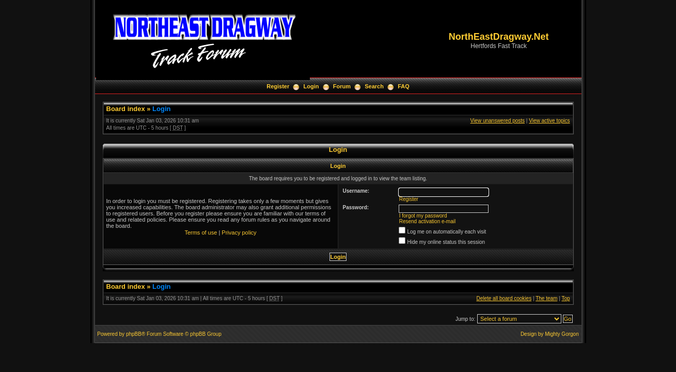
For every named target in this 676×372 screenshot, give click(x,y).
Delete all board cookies (503, 298)
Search (374, 86)
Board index (125, 109)
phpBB (134, 334)
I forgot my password (423, 216)
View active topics (549, 120)
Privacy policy (239, 232)
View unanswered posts (497, 120)
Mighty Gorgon (562, 334)
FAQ (404, 86)
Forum (342, 86)
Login (311, 86)
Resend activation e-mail (427, 221)
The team (546, 298)
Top (565, 298)
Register (277, 86)
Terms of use (200, 232)
